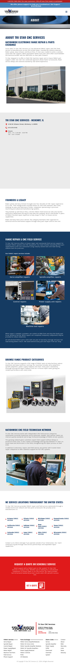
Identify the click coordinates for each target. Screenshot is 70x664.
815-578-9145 (35, 6)
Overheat (48, 652)
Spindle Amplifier (51, 644)
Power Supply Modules (27, 650)
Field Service (7, 655)
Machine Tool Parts (9, 652)
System (48, 655)
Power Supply (50, 646)
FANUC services (12, 519)
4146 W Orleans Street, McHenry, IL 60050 (22, 124)
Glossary (63, 652)
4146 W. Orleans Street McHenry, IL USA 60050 (45, 628)
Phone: (42, 632)
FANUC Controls (25, 652)
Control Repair (8, 646)
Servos (48, 642)
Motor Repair (8, 650)
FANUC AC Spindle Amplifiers (29, 648)
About (62, 642)
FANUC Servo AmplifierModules (30, 642)
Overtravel (49, 650)
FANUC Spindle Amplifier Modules (30, 646)
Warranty (63, 646)
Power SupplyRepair (10, 648)
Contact (63, 639)
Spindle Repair (8, 644)
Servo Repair (7, 642)
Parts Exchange (25, 639)
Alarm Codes (50, 639)
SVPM (47, 648)
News (62, 650)
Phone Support (8, 657)
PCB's (22, 655)
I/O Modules (24, 657)
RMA (62, 644)
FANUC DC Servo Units (27, 644)
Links (62, 648)
